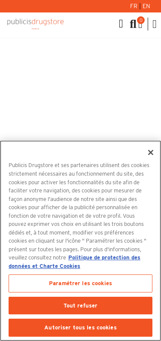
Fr (134, 6)
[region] (80, 240)
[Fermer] (150, 152)
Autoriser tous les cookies (80, 327)
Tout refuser (81, 305)
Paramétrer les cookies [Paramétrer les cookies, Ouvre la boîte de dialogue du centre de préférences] (80, 283)
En (146, 6)
